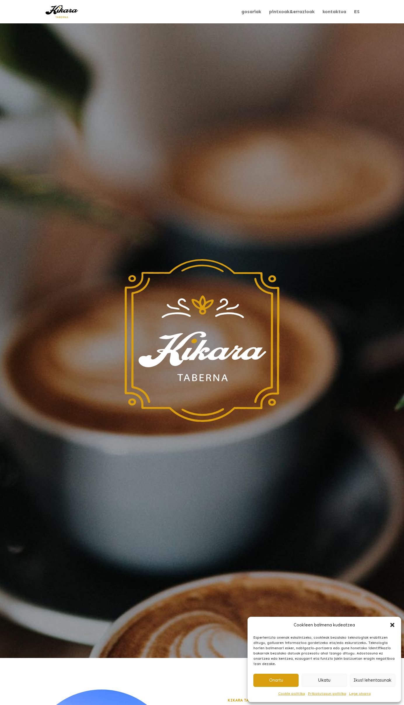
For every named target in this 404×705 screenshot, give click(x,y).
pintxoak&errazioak (292, 12)
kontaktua (334, 12)
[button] (392, 625)
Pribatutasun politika (327, 694)
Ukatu (324, 680)
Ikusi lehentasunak (372, 680)
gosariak (251, 12)
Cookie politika (291, 694)
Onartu (276, 680)
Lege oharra (360, 694)
